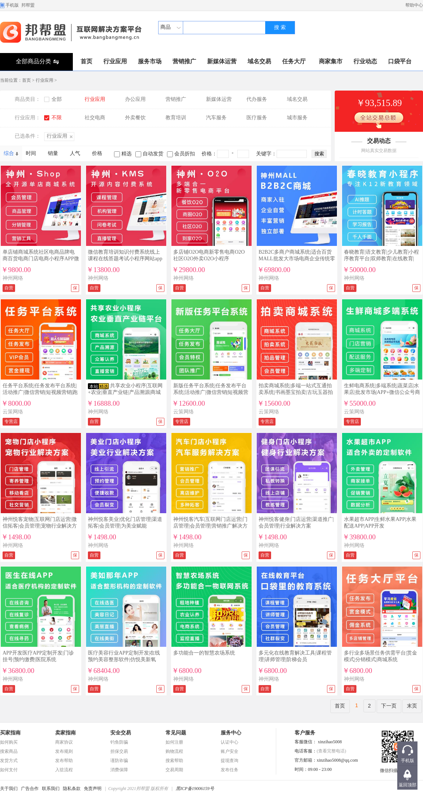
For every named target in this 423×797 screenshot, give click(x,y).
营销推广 (184, 61)
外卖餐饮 (135, 117)
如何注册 (174, 742)
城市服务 (297, 117)
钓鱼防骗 (119, 742)
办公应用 (135, 99)
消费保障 (119, 769)
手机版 (12, 5)
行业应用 (115, 61)
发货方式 (9, 760)
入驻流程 (64, 769)
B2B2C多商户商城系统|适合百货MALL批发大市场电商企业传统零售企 (297, 258)
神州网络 (13, 278)
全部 (56, 99)
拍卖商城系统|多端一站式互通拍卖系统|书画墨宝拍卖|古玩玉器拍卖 (296, 392)
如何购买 (9, 742)
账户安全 (229, 751)
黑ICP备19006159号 (195, 788)
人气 (75, 153)
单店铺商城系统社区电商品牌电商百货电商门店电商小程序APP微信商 (41, 258)
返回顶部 (407, 784)
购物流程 (174, 751)
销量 (53, 153)
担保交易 (119, 751)
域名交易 (259, 61)
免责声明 (93, 788)
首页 (86, 61)
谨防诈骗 (119, 760)
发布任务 (229, 769)
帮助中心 (414, 5)
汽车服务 (216, 117)
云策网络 (13, 412)
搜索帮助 (174, 760)
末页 (412, 706)
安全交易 (120, 733)
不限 (56, 117)
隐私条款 (72, 788)
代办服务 (256, 99)
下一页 (389, 706)
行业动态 (365, 61)
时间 (31, 153)
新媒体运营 (222, 61)
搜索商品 (9, 751)
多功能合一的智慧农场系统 (204, 653)
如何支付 (9, 769)
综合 (9, 153)
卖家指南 (65, 733)
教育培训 (176, 117)
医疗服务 (256, 117)
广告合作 (30, 788)
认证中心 (229, 742)
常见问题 (176, 733)
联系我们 (51, 788)
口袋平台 (400, 61)
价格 (97, 153)
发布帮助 (64, 760)
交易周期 (174, 769)
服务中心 (231, 733)
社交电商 (95, 117)
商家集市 (330, 61)
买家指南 (10, 733)
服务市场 (149, 61)
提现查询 (229, 760)
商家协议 (64, 742)
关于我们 (9, 788)
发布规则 (64, 751)
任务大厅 (294, 61)
